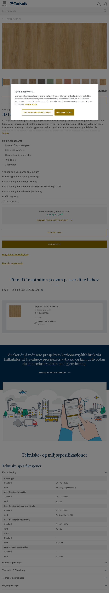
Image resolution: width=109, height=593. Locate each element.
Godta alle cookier (64, 112)
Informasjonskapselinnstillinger (37, 112)
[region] (54, 102)
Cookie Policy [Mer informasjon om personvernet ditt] (31, 104)
